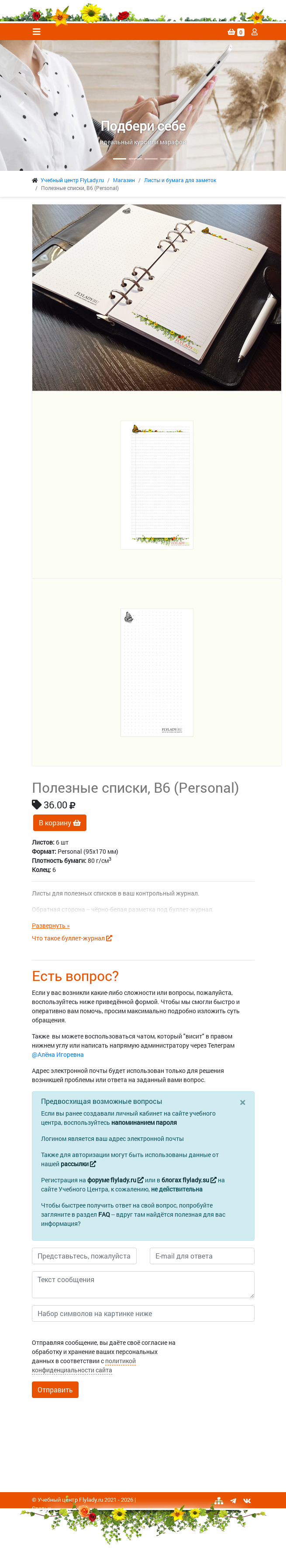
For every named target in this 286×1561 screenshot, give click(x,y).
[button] (21, 105)
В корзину (60, 822)
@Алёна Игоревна (58, 1054)
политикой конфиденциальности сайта (84, 1365)
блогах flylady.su (189, 1180)
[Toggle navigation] (37, 31)
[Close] (242, 1102)
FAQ (104, 1214)
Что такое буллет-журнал (72, 938)
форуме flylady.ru (115, 1180)
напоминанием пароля (144, 1122)
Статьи (41, 1508)
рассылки (78, 1164)
